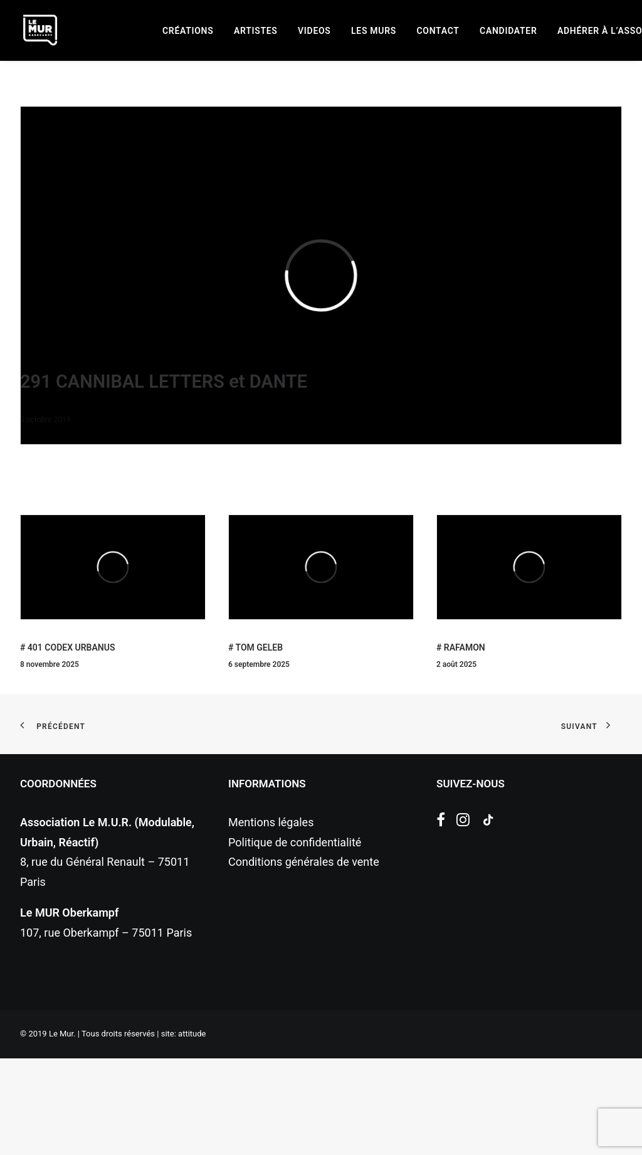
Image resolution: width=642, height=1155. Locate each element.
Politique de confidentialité (294, 938)
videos (314, 31)
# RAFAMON (460, 744)
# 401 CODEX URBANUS (67, 744)
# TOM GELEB (255, 744)
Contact (438, 31)
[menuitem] (188, 31)
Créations (187, 31)
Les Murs (373, 31)
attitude (192, 1130)
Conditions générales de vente (303, 958)
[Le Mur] (40, 30)
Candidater (508, 31)
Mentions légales (270, 918)
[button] (440, 918)
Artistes (256, 31)
